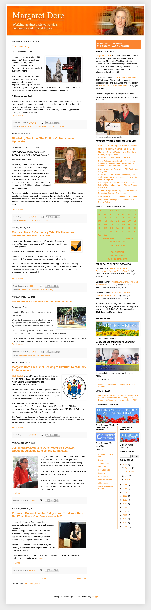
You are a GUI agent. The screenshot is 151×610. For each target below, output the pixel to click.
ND (99, 224)
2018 (125, 503)
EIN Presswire (33, 290)
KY (117, 218)
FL (111, 214)
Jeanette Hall (103, 463)
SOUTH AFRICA (117, 245)
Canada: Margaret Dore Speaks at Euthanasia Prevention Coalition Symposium (118, 192)
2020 (125, 496)
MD (135, 218)
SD (135, 228)
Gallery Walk (24, 126)
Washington (103, 476)
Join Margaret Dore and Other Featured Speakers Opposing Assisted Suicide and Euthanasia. (43, 449)
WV (99, 235)
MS (123, 221)
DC (99, 214)
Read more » (17, 115)
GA (117, 214)
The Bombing (20, 46)
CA (123, 211)
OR (111, 228)
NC (135, 221)
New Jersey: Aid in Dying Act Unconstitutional (117, 196)
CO (129, 211)
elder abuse (103, 483)
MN (111, 221)
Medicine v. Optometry (40, 220)
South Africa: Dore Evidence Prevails (114, 158)
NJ (117, 224)
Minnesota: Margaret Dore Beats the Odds (116, 149)
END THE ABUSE (117, 255)
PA (117, 228)
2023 (125, 484)
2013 (125, 519)
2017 (125, 507)
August (128, 468)
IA (129, 214)
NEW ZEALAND (117, 242)
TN (99, 231)
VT (123, 231)
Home (43, 579)
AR (111, 211)
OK (105, 228)
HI (123, 214)
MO (117, 221)
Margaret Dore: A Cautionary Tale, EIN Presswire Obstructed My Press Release (43, 234)
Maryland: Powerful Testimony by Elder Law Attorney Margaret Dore (117, 153)
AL (105, 211)
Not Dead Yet (104, 470)
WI (135, 231)
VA (117, 231)
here (40, 558)
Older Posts (81, 579)
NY (135, 224)
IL (100, 218)
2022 (125, 488)
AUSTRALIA (108, 238)
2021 (125, 492)
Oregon (101, 473)
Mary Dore (46, 126)
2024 (125, 464)
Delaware (23, 290)
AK (99, 211)
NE (105, 224)
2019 (125, 500)
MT (129, 221)
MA (129, 218)
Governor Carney (46, 290)
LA (123, 218)
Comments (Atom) (32, 583)
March (128, 480)
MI (106, 221)
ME (99, 221)
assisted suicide (25, 355)
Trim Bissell (62, 126)
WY (105, 235)
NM (123, 224)
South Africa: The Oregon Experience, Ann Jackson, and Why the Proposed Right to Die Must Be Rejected (117, 177)
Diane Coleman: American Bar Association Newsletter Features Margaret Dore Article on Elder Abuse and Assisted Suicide (117, 163)
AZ (117, 211)
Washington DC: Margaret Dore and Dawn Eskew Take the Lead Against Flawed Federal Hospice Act (117, 185)
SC (129, 228)
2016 (125, 511)
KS (111, 218)
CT (135, 211)
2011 (125, 526)
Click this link (17, 376)
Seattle (54, 126)
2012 (125, 523)
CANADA (129, 238)
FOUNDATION (117, 252)
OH (99, 228)
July (127, 476)
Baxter (101, 460)
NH (111, 224)
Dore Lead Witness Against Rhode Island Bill (117, 145)
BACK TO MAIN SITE (117, 259)
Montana (102, 466)
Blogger (95, 596)
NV (129, 224)
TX (105, 231)
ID (135, 214)
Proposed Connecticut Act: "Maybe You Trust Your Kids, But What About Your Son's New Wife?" (48, 515)
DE (105, 214)
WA (129, 231)
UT (111, 231)
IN (106, 218)
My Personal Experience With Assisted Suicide (42, 301)
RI (123, 228)
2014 (125, 515)
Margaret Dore (35, 126)
